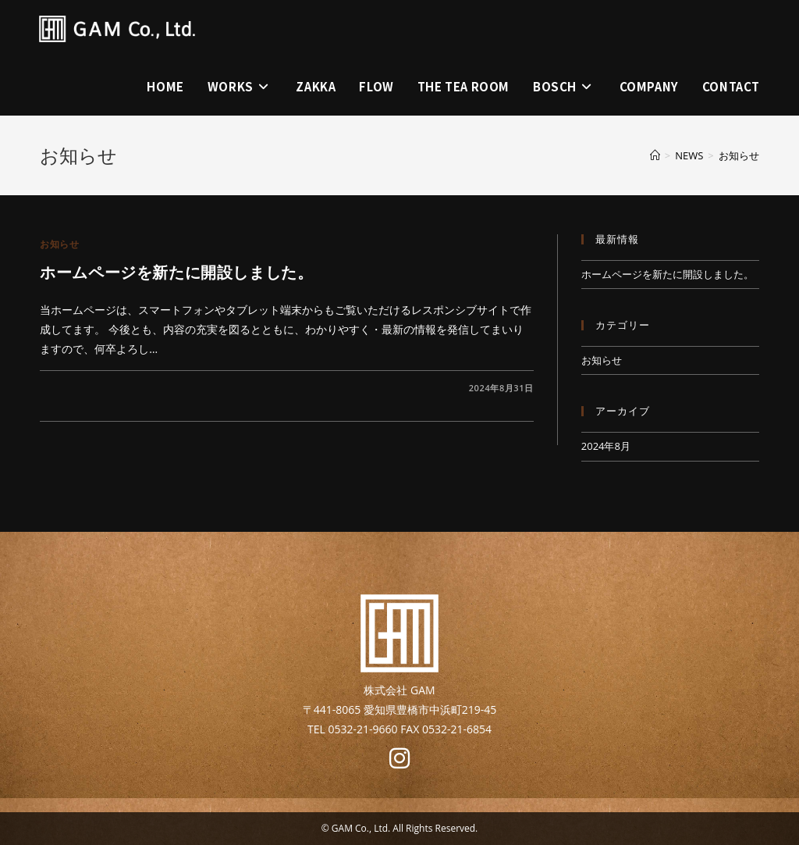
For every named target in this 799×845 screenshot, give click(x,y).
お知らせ (739, 155)
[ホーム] (655, 155)
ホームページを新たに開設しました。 (176, 272)
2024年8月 (605, 446)
